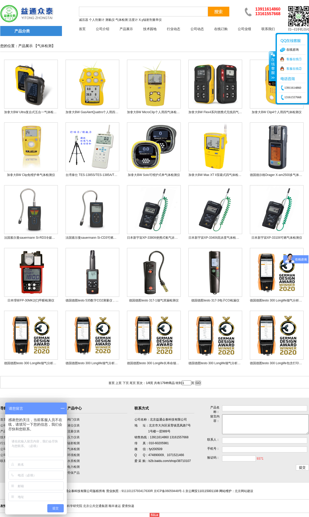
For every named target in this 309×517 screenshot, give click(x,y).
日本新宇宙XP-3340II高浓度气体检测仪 (215, 237)
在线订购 (221, 29)
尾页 (133, 383)
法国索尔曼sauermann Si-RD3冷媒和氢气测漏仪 (37, 237)
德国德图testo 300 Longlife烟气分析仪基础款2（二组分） (227, 363)
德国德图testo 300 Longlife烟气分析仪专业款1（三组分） (43, 363)
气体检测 (44, 46)
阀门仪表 (73, 419)
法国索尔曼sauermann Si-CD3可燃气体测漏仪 (97, 237)
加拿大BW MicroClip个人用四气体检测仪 (155, 112)
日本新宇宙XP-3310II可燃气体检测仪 (276, 237)
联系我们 (268, 29)
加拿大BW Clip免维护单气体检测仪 (31, 175)
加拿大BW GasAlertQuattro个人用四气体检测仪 (98, 112)
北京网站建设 (244, 491)
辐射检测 (73, 443)
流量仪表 (73, 431)
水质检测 (73, 461)
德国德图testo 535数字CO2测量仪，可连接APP (98, 300)
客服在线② (294, 68)
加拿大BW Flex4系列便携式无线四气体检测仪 (219, 112)
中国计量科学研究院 (68, 506)
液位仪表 (73, 425)
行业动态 (173, 29)
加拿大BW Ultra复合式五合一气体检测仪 (32, 112)
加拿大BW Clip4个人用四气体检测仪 (277, 112)
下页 (126, 383)
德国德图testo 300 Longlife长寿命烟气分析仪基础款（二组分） (170, 363)
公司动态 (197, 29)
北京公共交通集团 (95, 506)
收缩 (272, 66)
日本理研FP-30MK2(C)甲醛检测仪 (30, 300)
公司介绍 (102, 29)
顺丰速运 (114, 506)
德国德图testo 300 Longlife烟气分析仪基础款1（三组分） (105, 363)
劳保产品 (73, 473)
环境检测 (73, 455)
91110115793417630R (137, 491)
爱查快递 (128, 506)
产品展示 (126, 29)
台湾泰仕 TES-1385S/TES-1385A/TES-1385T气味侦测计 (104, 175)
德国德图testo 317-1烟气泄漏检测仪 (153, 300)
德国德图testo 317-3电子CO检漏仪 (215, 300)
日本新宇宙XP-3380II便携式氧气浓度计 (154, 237)
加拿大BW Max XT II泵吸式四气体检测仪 (216, 175)
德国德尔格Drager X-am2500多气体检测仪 (279, 175)
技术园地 (150, 29)
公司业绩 (244, 29)
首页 (82, 29)
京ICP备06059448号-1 (169, 491)
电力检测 (73, 467)
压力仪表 (73, 437)
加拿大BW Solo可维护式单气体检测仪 (154, 175)
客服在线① (294, 59)
